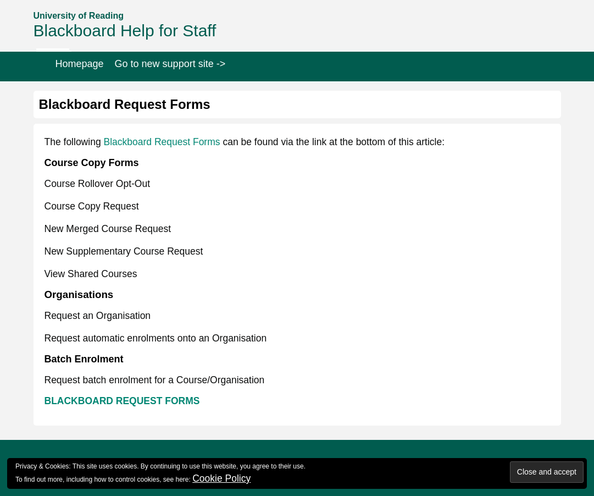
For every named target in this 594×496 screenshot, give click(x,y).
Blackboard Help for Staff (125, 30)
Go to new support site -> (170, 64)
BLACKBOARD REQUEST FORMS (122, 400)
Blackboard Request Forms (161, 141)
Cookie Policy (221, 478)
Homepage (79, 64)
